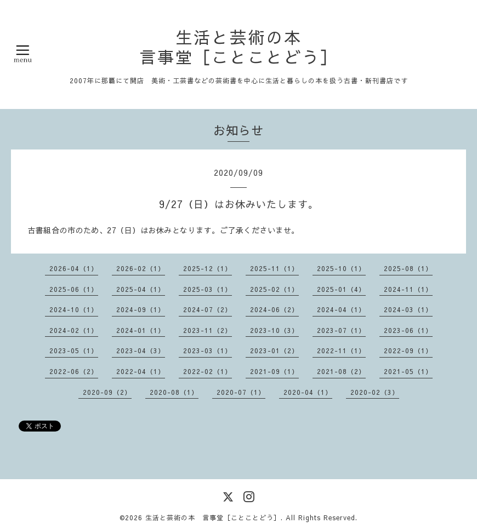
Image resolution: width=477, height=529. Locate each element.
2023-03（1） (207, 350)
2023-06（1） (408, 330)
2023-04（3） (140, 350)
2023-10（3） (274, 330)
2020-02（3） (374, 392)
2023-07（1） (341, 330)
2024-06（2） (274, 309)
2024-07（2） (207, 309)
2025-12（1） (207, 268)
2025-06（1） (73, 289)
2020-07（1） (241, 392)
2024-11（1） (408, 289)
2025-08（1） (408, 268)
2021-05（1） (408, 371)
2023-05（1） (73, 350)
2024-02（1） (73, 330)
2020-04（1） (307, 392)
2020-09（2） (107, 392)
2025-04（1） (140, 289)
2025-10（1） (341, 268)
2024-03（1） (408, 309)
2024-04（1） (341, 309)
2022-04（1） (140, 371)
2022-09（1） (408, 350)
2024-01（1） (140, 330)
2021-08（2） (341, 371)
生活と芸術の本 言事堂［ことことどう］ (238, 47)
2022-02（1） (207, 371)
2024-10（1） (73, 309)
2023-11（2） (207, 330)
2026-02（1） (140, 268)
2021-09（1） (274, 371)
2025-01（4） (341, 289)
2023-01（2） (274, 350)
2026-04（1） (73, 268)
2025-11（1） (274, 268)
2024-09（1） (140, 309)
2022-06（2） (73, 371)
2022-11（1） (341, 350)
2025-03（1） (207, 289)
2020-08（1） (174, 392)
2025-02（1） (274, 289)
